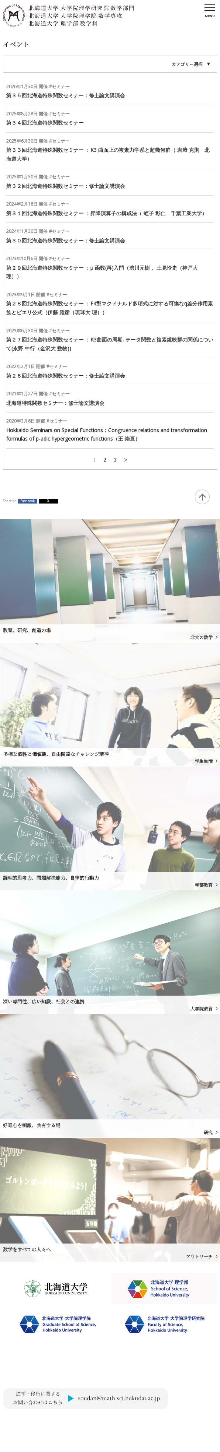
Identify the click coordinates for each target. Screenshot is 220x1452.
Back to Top (202, 497)
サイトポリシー (18, 1422)
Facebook (27, 501)
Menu (210, 16)
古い (125, 459)
